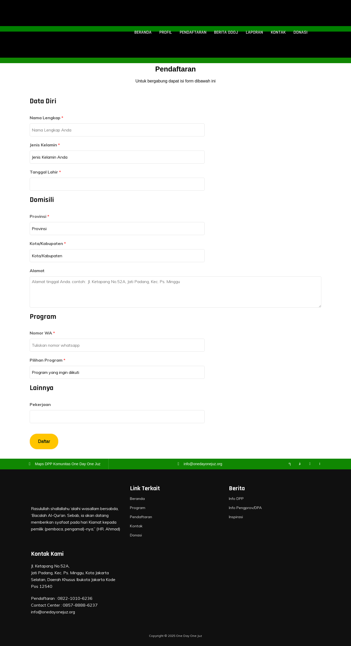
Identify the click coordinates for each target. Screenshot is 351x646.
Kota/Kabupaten (48, 243)
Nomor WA (42, 333)
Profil (166, 32)
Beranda (144, 32)
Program (137, 507)
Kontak (278, 32)
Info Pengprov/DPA (245, 507)
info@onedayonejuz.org (53, 611)
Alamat (37, 270)
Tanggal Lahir (45, 172)
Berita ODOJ (226, 32)
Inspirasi (236, 517)
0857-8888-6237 (80, 605)
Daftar (44, 441)
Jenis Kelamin (45, 144)
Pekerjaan (40, 404)
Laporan (254, 32)
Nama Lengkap (46, 117)
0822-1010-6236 (75, 598)
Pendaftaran (193, 32)
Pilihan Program (47, 360)
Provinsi (39, 216)
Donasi (300, 32)
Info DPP (236, 498)
